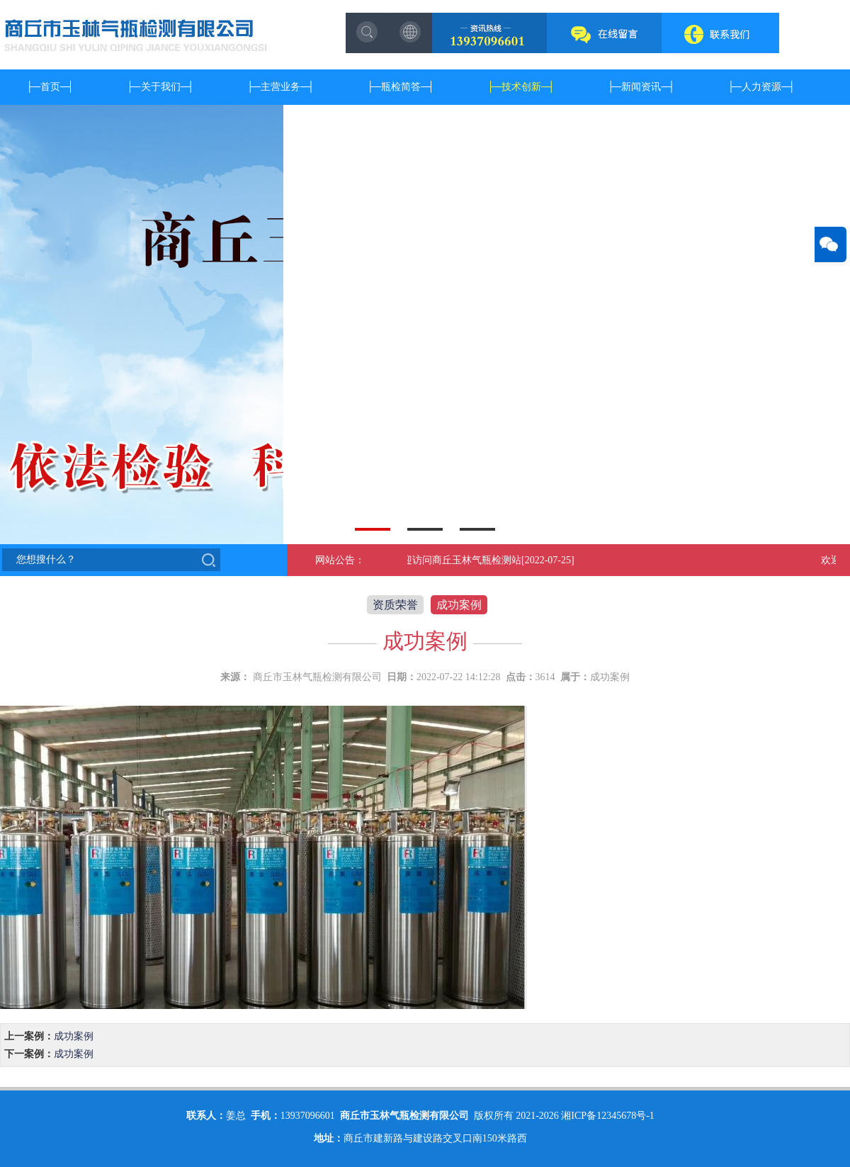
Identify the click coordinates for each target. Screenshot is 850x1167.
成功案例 (459, 605)
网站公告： (340, 560)
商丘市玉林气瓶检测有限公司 (317, 677)
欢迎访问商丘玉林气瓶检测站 (459, 560)
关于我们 (161, 86)
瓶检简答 (401, 86)
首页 (50, 86)
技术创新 (521, 86)
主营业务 (280, 86)
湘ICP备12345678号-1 (607, 1115)
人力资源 (761, 86)
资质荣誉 (395, 605)
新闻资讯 (641, 86)
